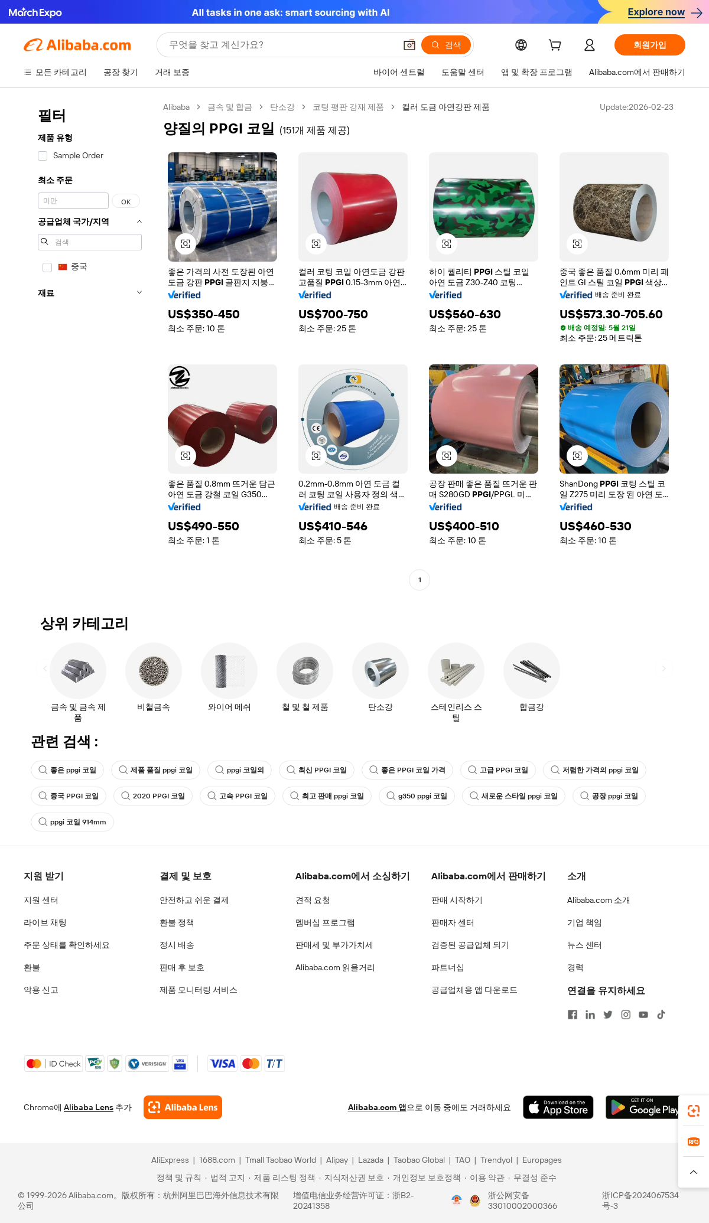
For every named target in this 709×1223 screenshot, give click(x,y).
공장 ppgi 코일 (609, 796)
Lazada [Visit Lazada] (370, 1160)
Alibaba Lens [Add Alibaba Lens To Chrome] (88, 1107)
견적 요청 (312, 900)
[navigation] (90, 344)
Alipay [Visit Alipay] (337, 1160)
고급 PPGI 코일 (498, 770)
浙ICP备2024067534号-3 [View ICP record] (640, 1201)
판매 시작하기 (457, 900)
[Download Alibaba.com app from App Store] (558, 1107)
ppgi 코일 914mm (72, 822)
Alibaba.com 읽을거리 (335, 967)
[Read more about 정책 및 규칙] (177, 1177)
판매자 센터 (452, 922)
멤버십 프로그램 (325, 922)
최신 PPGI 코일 (317, 770)
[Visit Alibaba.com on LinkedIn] (590, 1014)
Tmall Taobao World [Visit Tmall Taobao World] (280, 1160)
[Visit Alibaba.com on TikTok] (661, 1014)
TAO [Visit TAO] (462, 1160)
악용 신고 (41, 989)
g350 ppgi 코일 (416, 796)
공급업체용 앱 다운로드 (474, 989)
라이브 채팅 (45, 922)
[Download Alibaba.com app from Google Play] (645, 1107)
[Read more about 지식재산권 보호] (351, 1177)
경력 (575, 967)
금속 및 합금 (229, 107)
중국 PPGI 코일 (68, 796)
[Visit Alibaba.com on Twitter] (608, 1014)
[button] (409, 45)
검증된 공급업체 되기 (470, 945)
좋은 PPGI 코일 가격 (407, 770)
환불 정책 (177, 922)
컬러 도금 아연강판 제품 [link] (446, 107)
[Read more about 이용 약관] (484, 1177)
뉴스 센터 (584, 945)
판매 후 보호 (182, 967)
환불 (32, 967)
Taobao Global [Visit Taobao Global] (419, 1160)
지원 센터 (41, 900)
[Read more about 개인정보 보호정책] (424, 1177)
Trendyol (496, 1160)
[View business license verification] (456, 1200)
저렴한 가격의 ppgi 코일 (595, 770)
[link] (693, 1110)
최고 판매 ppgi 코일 (327, 796)
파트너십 (447, 967)
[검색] (446, 44)
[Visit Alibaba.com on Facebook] (572, 1014)
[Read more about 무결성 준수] (532, 1177)
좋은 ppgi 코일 (67, 770)
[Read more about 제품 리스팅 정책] (282, 1177)
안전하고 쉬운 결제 (194, 900)
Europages (542, 1160)
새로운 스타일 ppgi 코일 (514, 796)
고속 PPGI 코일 (237, 796)
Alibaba (176, 107)
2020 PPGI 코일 (153, 796)
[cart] (557, 46)
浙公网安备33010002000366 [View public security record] (522, 1201)
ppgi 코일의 (239, 770)
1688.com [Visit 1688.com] (217, 1160)
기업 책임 (584, 922)
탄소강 (282, 107)
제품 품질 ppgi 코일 (156, 770)
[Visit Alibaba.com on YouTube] (643, 1014)
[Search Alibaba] (281, 44)
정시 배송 (177, 945)
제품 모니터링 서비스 (199, 989)
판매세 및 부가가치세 (334, 945)
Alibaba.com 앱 (377, 1107)
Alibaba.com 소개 (598, 900)
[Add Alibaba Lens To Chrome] (183, 1107)
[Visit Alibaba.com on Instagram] (625, 1014)
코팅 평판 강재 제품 (348, 107)
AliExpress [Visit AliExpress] (170, 1160)
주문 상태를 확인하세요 (67, 945)
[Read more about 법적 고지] (225, 1177)
